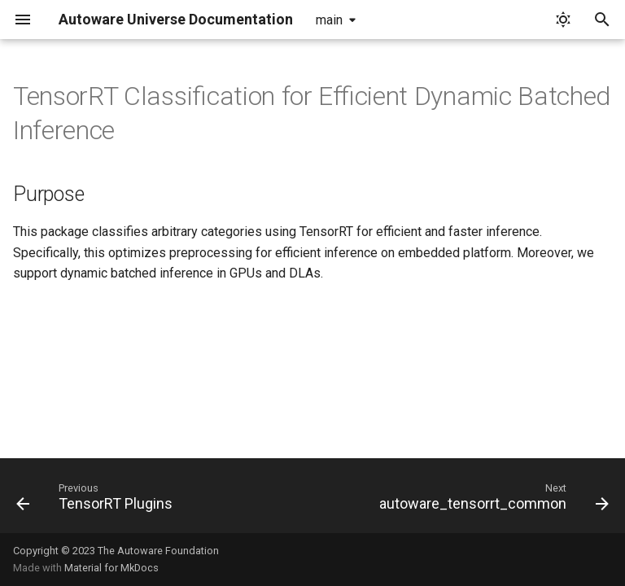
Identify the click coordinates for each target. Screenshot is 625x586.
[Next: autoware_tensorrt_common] (491, 500)
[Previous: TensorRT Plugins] (96, 500)
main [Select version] (329, 20)
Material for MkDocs (111, 568)
